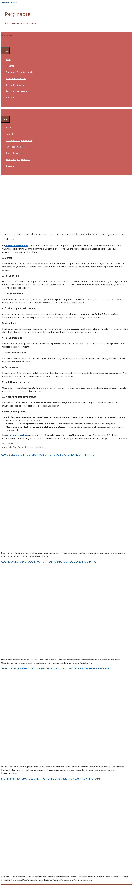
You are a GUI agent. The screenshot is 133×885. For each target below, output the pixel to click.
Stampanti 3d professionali (19, 72)
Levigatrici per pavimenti (18, 91)
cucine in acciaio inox (16, 246)
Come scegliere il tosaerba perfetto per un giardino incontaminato (48, 455)
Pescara (10, 97)
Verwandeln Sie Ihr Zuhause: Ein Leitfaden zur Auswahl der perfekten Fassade (55, 668)
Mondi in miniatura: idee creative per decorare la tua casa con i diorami (50, 778)
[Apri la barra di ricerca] (2, 44)
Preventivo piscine (15, 84)
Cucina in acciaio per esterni (32, 447)
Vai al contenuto (9, 2)
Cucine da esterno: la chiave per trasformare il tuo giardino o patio (48, 562)
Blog (8, 59)
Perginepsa (17, 14)
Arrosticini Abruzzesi (16, 78)
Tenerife (10, 65)
